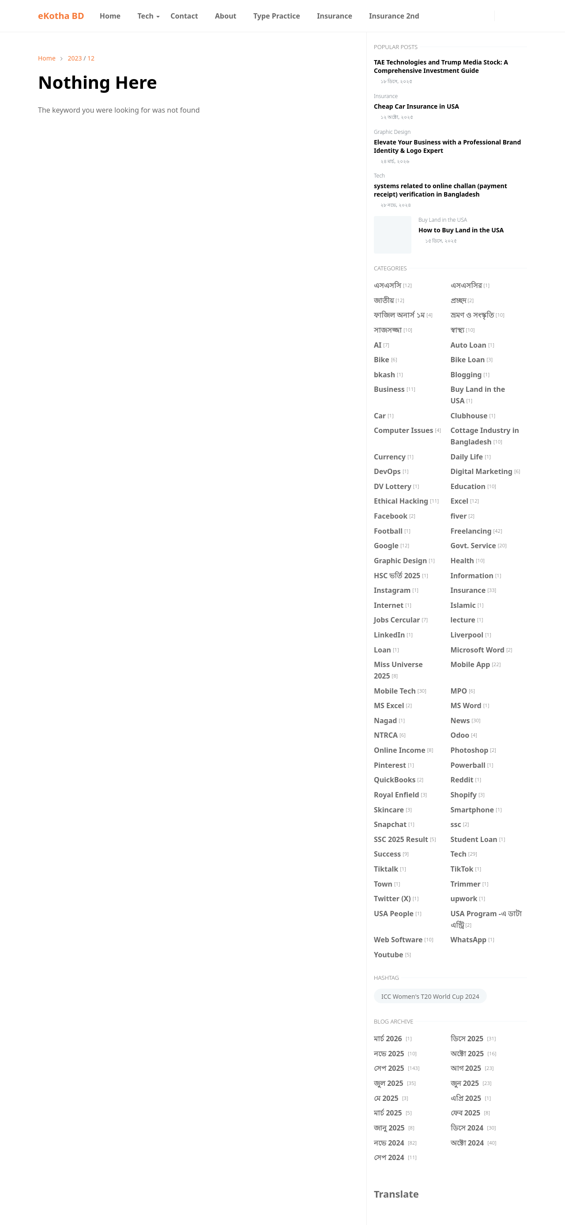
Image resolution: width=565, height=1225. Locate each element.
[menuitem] (110, 16)
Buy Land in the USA (442, 220)
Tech (379, 175)
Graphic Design (392, 132)
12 (90, 58)
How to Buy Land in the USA (461, 230)
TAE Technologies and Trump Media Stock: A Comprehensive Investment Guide (441, 66)
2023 (75, 58)
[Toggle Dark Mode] (504, 15)
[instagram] (485, 16)
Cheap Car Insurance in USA (416, 106)
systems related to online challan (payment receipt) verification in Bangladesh (440, 190)
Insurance (386, 96)
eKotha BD (61, 16)
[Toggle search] (519, 16)
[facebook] (471, 16)
